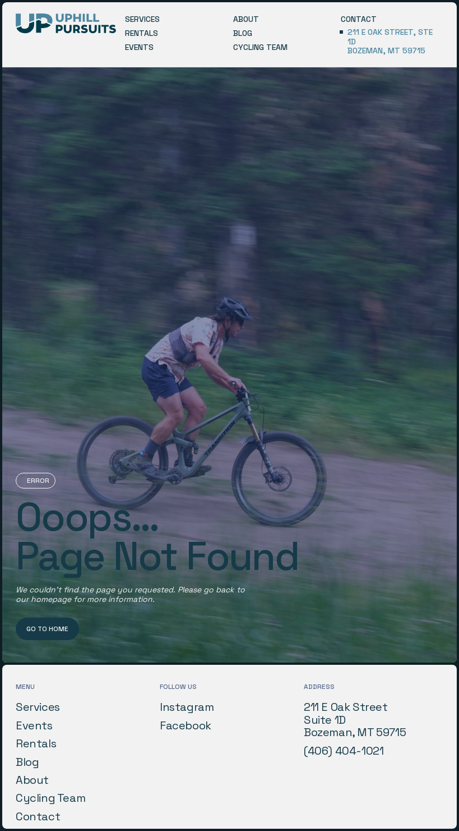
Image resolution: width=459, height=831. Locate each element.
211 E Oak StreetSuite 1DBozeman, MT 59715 (355, 719)
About (32, 780)
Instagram (187, 707)
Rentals (36, 743)
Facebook (185, 725)
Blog (27, 762)
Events (34, 725)
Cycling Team (50, 798)
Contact (38, 816)
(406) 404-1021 (343, 750)
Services (38, 707)
